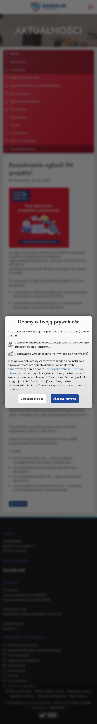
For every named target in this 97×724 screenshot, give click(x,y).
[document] (48, 362)
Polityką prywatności (58, 369)
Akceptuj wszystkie (64, 399)
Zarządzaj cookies (32, 399)
